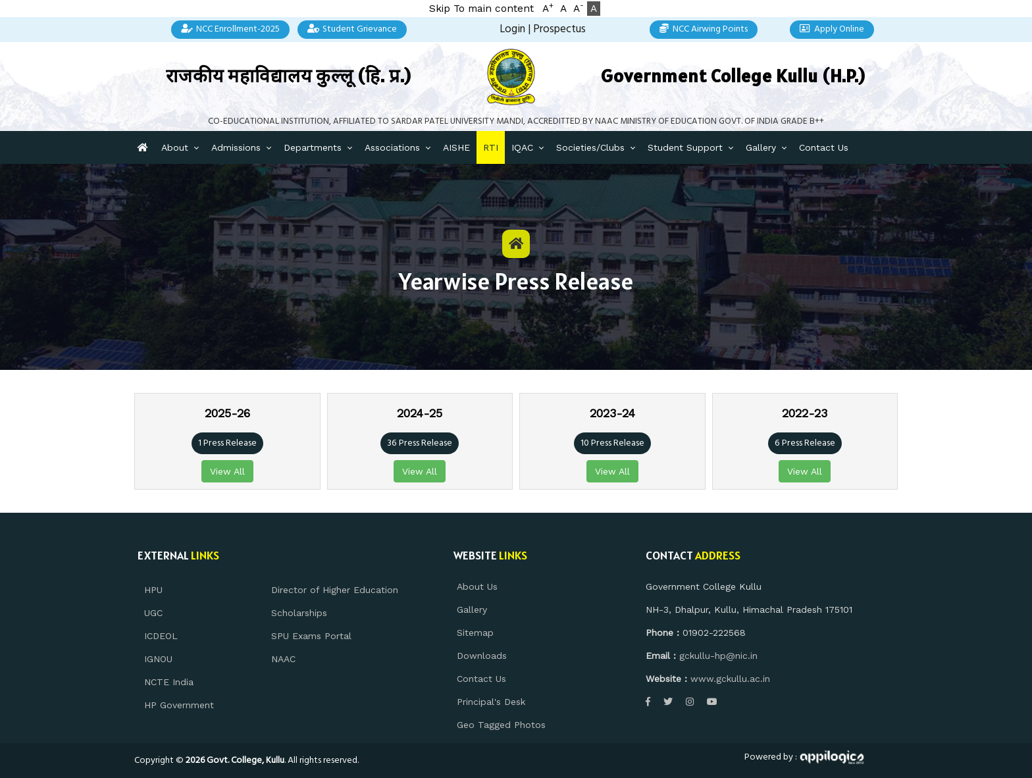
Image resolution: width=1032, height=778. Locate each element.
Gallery (761, 147)
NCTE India (169, 682)
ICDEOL (161, 636)
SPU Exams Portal (311, 636)
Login (512, 29)
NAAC (283, 659)
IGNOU (158, 659)
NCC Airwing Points (703, 29)
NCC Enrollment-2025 (230, 29)
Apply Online (832, 29)
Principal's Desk (491, 701)
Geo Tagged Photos (501, 724)
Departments (313, 147)
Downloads (482, 655)
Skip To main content (481, 8)
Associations (392, 147)
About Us (477, 586)
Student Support (685, 147)
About (174, 147)
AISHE (456, 147)
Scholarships (299, 613)
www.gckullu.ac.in (730, 678)
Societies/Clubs (590, 147)
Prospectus (559, 29)
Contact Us (823, 147)
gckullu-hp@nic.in (718, 655)
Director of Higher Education (334, 589)
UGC (153, 613)
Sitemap (475, 632)
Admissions (236, 147)
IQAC (522, 147)
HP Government (179, 705)
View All (227, 471)
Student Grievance (352, 29)
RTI (490, 147)
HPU (153, 589)
